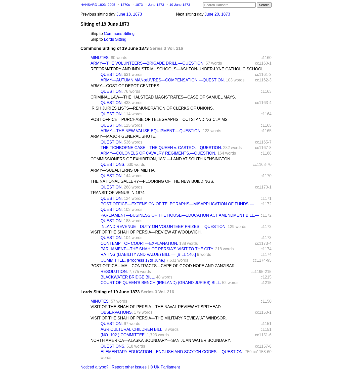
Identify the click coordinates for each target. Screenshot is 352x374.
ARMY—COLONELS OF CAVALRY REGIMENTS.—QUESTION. (158, 153)
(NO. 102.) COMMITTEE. (123, 335)
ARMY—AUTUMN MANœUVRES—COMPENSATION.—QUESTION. (163, 80)
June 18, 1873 (129, 14)
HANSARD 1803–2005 (97, 5)
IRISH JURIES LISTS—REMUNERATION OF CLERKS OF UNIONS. (152, 108)
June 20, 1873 (217, 14)
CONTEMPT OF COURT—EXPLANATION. (139, 243)
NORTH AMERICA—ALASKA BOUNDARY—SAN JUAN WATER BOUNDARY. (161, 340)
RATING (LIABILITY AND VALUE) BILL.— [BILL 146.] (148, 254)
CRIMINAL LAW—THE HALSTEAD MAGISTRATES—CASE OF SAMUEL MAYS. (163, 97)
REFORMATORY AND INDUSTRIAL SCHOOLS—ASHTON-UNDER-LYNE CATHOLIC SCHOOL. (178, 69)
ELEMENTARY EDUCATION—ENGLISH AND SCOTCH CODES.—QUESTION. (172, 352)
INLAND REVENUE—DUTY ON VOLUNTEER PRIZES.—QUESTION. (164, 226)
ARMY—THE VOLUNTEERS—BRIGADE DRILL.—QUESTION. (147, 63)
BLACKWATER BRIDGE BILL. (128, 277)
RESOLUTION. (114, 271)
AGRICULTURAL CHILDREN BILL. (132, 329)
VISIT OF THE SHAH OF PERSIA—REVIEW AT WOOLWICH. (146, 232)
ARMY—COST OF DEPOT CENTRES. (125, 86)
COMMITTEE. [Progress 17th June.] (133, 260)
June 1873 (156, 5)
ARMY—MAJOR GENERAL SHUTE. (123, 136)
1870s (125, 5)
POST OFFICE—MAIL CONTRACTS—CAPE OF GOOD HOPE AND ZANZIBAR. (163, 266)
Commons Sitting (119, 33)
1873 (139, 5)
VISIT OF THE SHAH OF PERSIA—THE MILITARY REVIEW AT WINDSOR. (159, 318)
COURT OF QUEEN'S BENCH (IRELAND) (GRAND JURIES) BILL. (161, 282)
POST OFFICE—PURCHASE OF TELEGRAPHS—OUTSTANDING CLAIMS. (160, 119)
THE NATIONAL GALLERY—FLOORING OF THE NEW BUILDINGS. (152, 181)
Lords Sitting (115, 39)
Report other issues (129, 367)
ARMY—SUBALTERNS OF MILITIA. (123, 170)
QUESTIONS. (113, 164)
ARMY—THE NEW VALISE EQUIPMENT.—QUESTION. (151, 131)
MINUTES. (100, 58)
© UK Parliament (165, 367)
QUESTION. (112, 74)
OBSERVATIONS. (117, 312)
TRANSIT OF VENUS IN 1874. (118, 193)
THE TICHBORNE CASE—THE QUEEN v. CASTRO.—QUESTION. (161, 148)
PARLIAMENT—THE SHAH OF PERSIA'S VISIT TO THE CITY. (157, 249)
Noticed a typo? (94, 367)
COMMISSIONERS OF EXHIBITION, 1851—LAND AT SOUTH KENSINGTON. (161, 159)
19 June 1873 (179, 5)
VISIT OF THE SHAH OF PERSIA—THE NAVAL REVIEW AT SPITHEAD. (156, 307)
